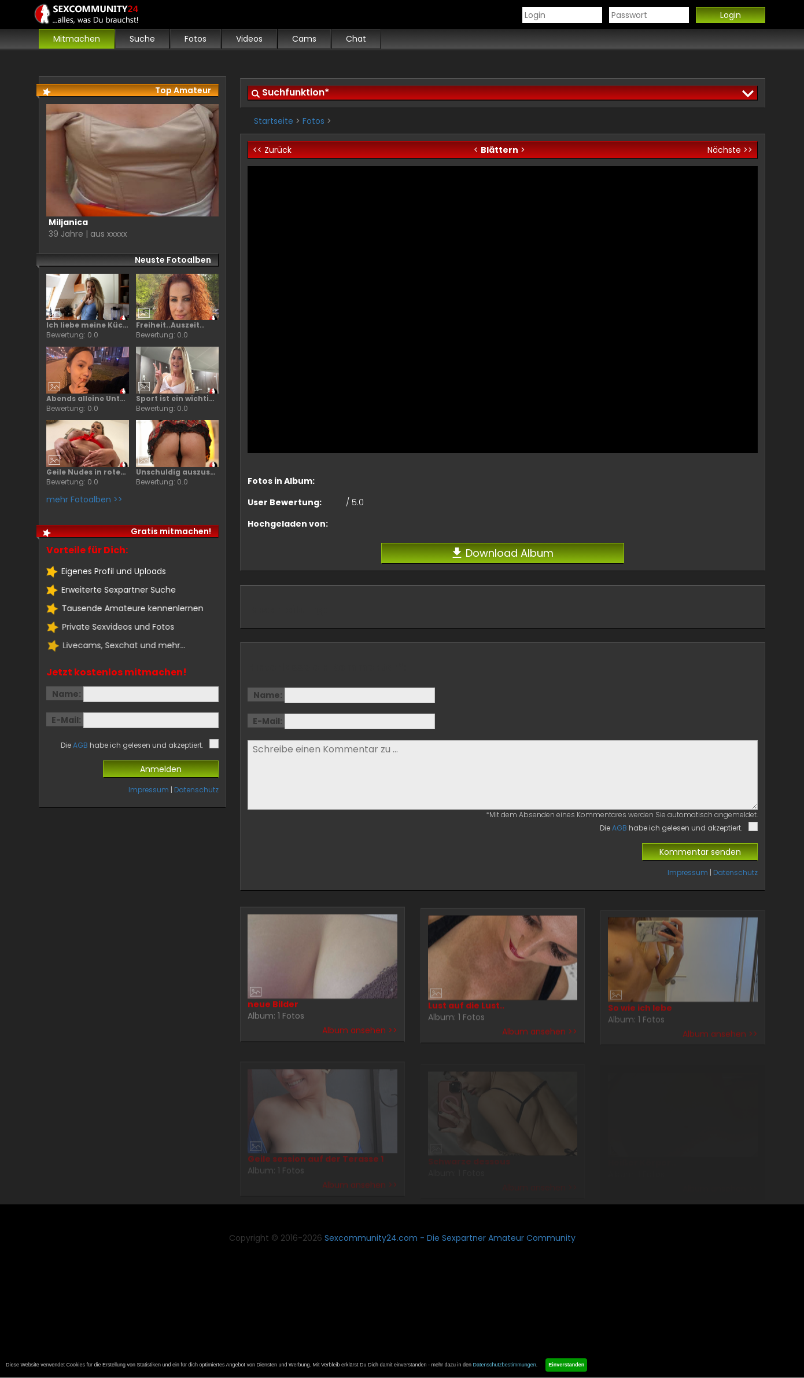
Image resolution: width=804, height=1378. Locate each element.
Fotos (313, 121)
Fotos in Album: (281, 481)
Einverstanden (566, 1365)
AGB (619, 828)
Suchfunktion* (295, 92)
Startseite (273, 121)
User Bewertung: (285, 502)
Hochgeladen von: (288, 524)
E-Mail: (267, 721)
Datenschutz (735, 872)
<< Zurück (272, 150)
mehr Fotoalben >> (84, 499)
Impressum (687, 872)
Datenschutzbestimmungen (504, 1365)
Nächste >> (730, 150)
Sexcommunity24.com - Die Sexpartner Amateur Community (450, 1238)
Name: (267, 695)
